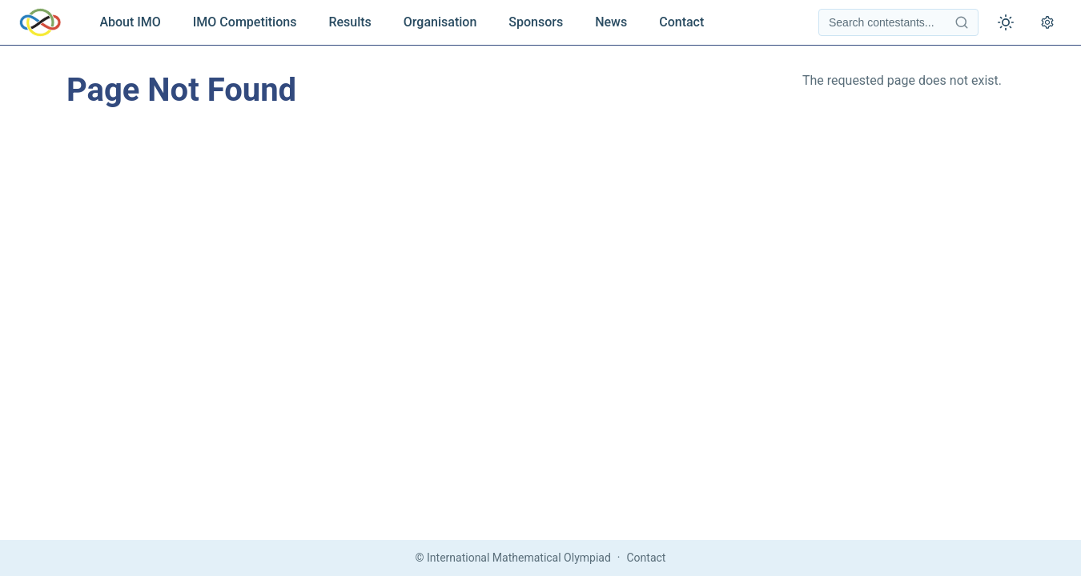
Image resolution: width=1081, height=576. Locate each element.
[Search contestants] (898, 22)
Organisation (440, 22)
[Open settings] (1047, 22)
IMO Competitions (245, 22)
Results (349, 22)
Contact (681, 22)
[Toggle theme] (1005, 22)
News (611, 22)
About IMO (129, 22)
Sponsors (535, 22)
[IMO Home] (40, 22)
